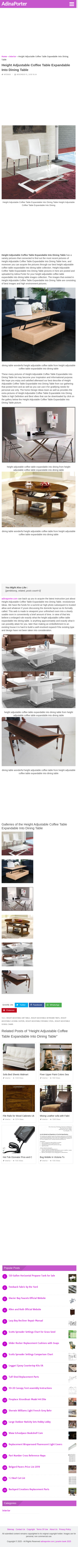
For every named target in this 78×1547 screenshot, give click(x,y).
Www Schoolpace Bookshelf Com (26, 1433)
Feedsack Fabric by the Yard (23, 1286)
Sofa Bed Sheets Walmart (15, 1074)
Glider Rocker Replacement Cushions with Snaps (34, 1343)
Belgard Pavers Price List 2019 (24, 1466)
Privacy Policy (65, 1529)
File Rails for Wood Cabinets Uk (18, 1116)
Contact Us (20, 1529)
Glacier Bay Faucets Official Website (27, 1298)
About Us (53, 1529)
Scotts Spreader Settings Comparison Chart (31, 1354)
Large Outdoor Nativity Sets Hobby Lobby (30, 1421)
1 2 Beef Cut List (17, 1478)
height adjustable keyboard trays (45, 1018)
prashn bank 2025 (63, 1541)
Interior (7, 75)
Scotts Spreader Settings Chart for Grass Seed (32, 1331)
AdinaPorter (14, 3)
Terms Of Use (42, 1529)
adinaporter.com (9, 598)
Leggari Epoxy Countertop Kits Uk (26, 1365)
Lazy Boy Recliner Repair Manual (26, 1320)
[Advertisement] (39, 32)
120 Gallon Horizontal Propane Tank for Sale (32, 1275)
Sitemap (10, 1529)
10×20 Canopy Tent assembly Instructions (30, 1388)
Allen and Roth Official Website (25, 1309)
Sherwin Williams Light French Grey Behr (30, 1410)
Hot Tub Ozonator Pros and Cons (19, 1157)
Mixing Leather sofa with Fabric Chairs (59, 1116)
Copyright (31, 1529)
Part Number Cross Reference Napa (27, 1455)
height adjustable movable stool (40, 1021)
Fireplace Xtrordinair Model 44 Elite (27, 1399)
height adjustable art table (18, 1018)
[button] (71, 4)
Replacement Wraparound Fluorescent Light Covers (35, 1444)
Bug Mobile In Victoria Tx (52, 1157)
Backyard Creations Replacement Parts (29, 1489)
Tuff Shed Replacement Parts (24, 1376)
